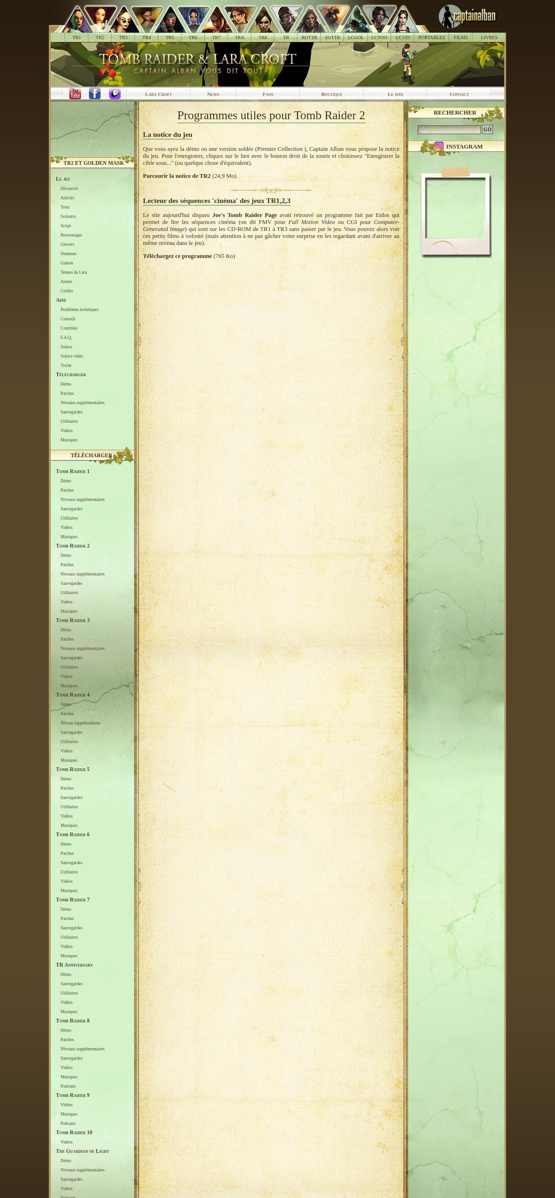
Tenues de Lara (74, 272)
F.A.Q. (66, 337)
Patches (67, 393)
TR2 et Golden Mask (93, 163)
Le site (396, 94)
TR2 (100, 37)
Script (66, 225)
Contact (459, 94)
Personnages (71, 235)
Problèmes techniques (80, 309)
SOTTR (332, 37)
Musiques (69, 440)
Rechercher (455, 112)
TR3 (123, 37)
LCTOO (379, 37)
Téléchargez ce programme (177, 256)
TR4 (146, 37)
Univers (67, 244)
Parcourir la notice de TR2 (177, 176)
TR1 (77, 37)
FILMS (461, 37)
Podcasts (68, 1086)
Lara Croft (158, 94)
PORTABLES (432, 37)
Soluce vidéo (72, 356)
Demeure (68, 253)
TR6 (193, 37)
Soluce (66, 347)
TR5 (170, 37)
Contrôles (69, 328)
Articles (67, 198)
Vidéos (67, 430)
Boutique (331, 94)
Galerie (67, 263)
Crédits (67, 291)
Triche (66, 365)
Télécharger (92, 455)
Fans (268, 94)
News (213, 94)
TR (286, 37)
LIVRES (489, 37)
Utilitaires (69, 421)
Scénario (68, 216)
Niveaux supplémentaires (83, 402)
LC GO (402, 37)
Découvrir (69, 188)
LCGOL (356, 37)
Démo (66, 384)
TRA (239, 37)
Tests (65, 207)
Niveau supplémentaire (81, 723)
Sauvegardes (71, 412)
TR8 (262, 37)
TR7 (216, 37)
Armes (66, 281)
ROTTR (310, 37)
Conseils (68, 319)
